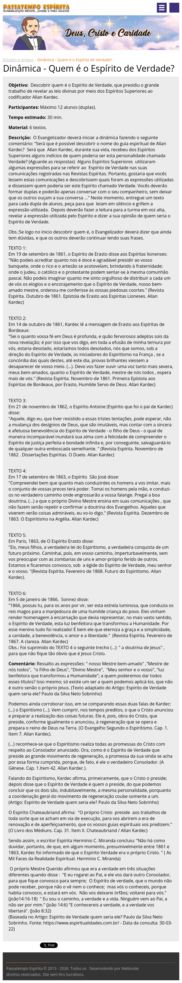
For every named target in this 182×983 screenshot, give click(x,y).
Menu (161, 7)
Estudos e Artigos (18, 59)
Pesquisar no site (174, 8)
